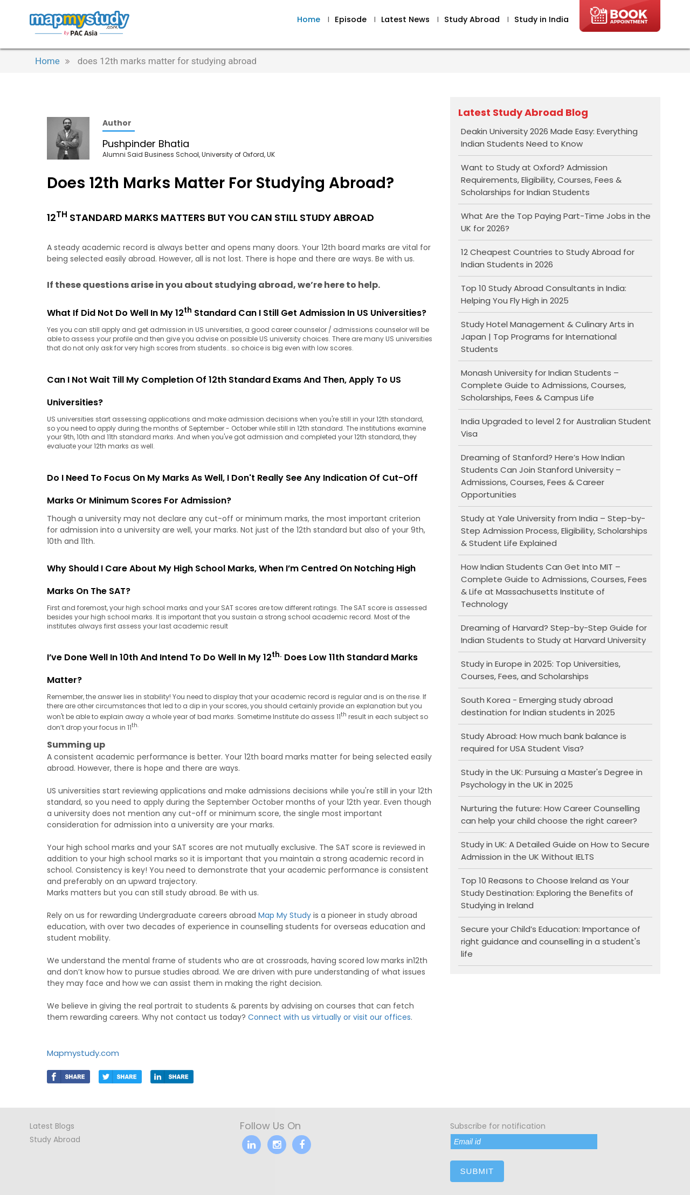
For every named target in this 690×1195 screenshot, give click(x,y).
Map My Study (284, 915)
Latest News (406, 19)
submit (477, 1171)
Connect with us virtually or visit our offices (329, 1017)
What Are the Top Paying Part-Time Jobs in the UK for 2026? (556, 222)
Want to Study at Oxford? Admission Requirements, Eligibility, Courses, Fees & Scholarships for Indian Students (541, 180)
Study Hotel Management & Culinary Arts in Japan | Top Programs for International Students (547, 337)
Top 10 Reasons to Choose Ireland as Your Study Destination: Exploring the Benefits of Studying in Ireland (547, 893)
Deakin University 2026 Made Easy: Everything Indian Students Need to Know (549, 137)
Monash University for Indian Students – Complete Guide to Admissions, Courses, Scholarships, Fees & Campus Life (543, 385)
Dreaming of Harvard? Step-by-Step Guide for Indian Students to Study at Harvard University (554, 634)
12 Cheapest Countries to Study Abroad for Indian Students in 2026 (547, 258)
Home (308, 19)
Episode (351, 19)
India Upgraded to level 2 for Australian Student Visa (556, 427)
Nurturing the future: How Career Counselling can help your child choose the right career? (550, 814)
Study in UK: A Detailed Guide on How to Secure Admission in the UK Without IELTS (555, 850)
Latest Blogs (52, 1126)
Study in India (541, 19)
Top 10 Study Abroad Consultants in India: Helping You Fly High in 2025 (543, 294)
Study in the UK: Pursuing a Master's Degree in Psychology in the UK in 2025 (552, 778)
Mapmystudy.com (83, 1053)
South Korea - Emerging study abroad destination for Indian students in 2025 (538, 706)
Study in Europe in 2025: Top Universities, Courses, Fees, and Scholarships (540, 670)
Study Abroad (473, 19)
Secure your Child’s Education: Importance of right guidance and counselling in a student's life (550, 941)
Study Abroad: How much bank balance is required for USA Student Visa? (543, 742)
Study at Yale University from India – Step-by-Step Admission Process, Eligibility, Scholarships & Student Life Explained (554, 531)
